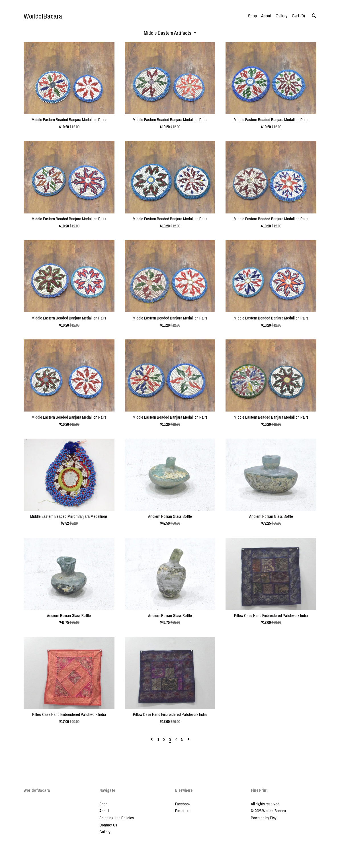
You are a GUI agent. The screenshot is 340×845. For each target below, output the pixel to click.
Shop (252, 16)
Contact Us (108, 825)
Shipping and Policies (116, 817)
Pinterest (182, 810)
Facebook (183, 804)
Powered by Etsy (263, 817)
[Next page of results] (188, 739)
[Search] (314, 16)
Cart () (298, 16)
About (266, 16)
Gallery (282, 16)
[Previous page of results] (152, 739)
